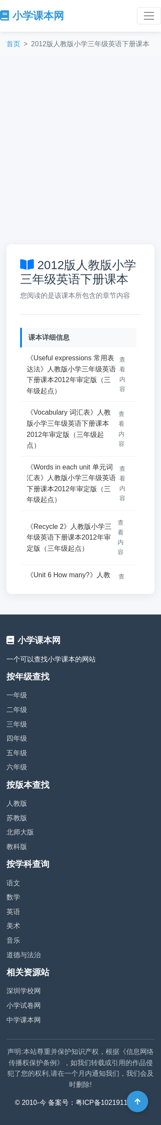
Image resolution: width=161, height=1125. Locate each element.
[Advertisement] (80, 150)
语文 (13, 883)
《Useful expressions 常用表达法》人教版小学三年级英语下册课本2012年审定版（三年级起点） (71, 374)
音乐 (13, 940)
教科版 (16, 846)
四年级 (16, 738)
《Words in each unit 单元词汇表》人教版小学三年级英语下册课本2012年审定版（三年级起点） (71, 483)
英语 (13, 911)
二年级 (16, 709)
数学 (13, 897)
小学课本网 (32, 15)
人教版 (16, 803)
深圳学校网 (23, 990)
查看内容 (122, 374)
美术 (13, 925)
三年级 (16, 724)
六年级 (16, 767)
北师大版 (20, 832)
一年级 (16, 695)
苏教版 (16, 818)
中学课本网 (23, 1020)
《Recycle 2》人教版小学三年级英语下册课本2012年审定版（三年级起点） (69, 537)
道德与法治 (23, 955)
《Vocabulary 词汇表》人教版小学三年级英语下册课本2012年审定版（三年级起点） (69, 429)
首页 (13, 43)
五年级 (16, 753)
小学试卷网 (23, 1005)
